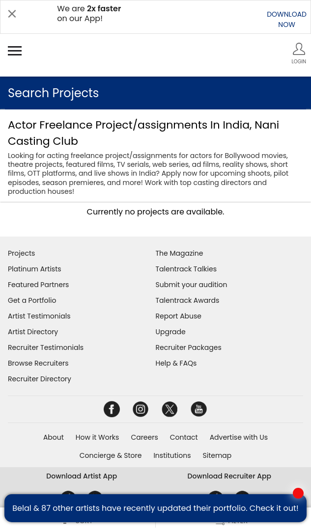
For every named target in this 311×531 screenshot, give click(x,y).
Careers (144, 437)
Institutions (172, 455)
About (53, 437)
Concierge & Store (111, 455)
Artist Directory (33, 332)
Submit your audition (191, 285)
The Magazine (179, 253)
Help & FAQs (176, 363)
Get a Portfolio (32, 300)
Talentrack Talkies (186, 269)
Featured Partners (38, 285)
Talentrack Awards (188, 300)
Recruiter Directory (39, 379)
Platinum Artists (34, 269)
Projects (21, 253)
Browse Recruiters (38, 363)
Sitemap (217, 455)
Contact (184, 437)
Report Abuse (179, 316)
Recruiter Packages (189, 347)
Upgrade (171, 332)
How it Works (97, 437)
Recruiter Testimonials (46, 347)
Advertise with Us (239, 437)
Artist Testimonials (39, 316)
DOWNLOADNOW (287, 19)
